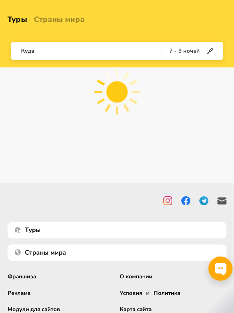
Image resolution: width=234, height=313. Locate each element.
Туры (17, 19)
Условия (131, 293)
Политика (166, 293)
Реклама (19, 293)
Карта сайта (136, 309)
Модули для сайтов (34, 309)
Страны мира (59, 19)
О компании (136, 276)
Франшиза (22, 276)
